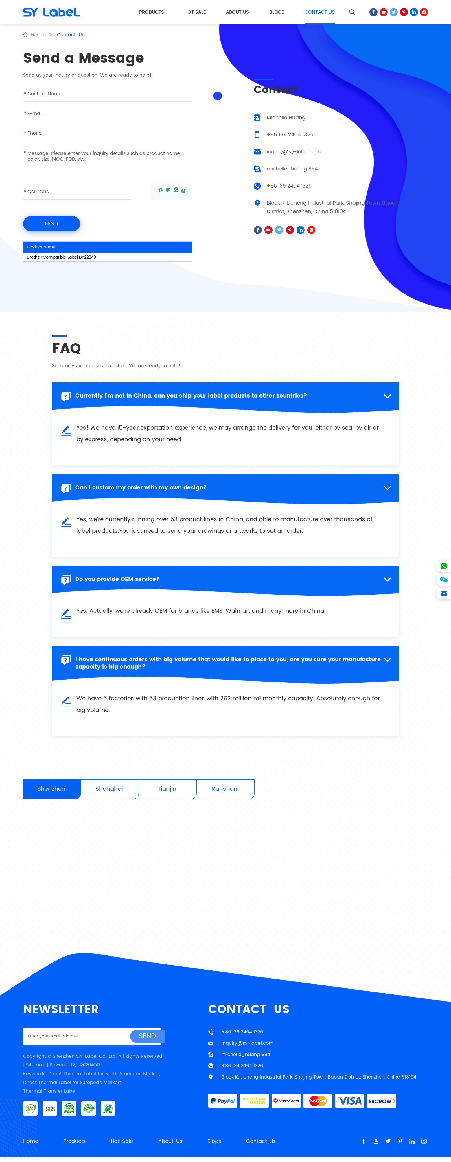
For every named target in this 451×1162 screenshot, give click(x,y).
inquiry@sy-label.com (295, 152)
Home (33, 35)
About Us (170, 1147)
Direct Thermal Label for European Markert (72, 1088)
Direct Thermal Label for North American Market (103, 1079)
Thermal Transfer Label (49, 1096)
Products (74, 1147)
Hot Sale (122, 1147)
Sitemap (35, 1070)
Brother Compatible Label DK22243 (61, 258)
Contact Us (70, 35)
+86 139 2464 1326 (290, 186)
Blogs (214, 1147)
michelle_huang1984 (293, 169)
